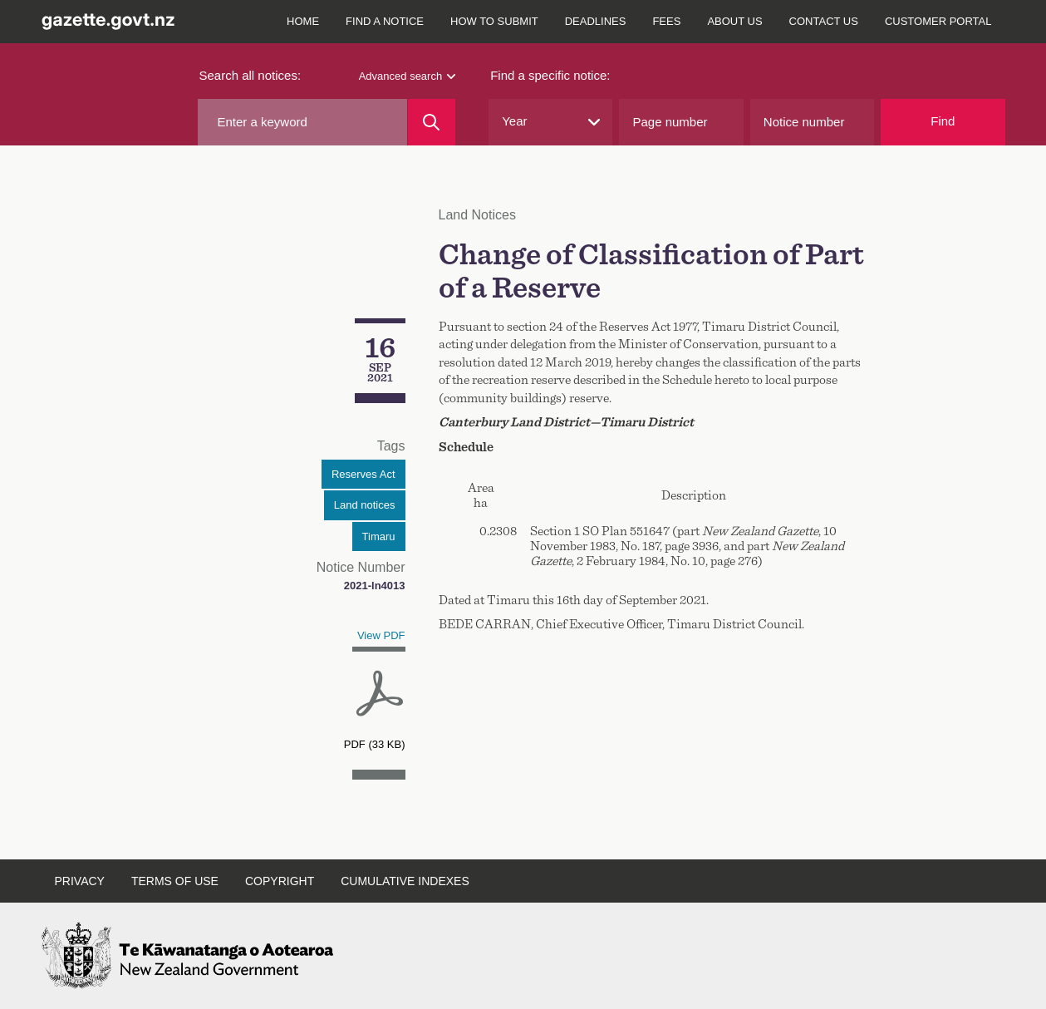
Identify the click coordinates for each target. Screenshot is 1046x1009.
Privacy (80, 881)
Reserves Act (363, 474)
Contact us (823, 21)
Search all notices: (250, 75)
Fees (666, 21)
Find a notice (385, 21)
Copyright (279, 881)
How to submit (494, 21)
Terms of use (175, 881)
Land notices (364, 505)
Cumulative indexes (405, 881)
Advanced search (407, 76)
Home (303, 21)
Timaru (378, 536)
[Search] (431, 122)
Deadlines (595, 21)
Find (943, 121)
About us (734, 21)
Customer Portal (938, 21)
